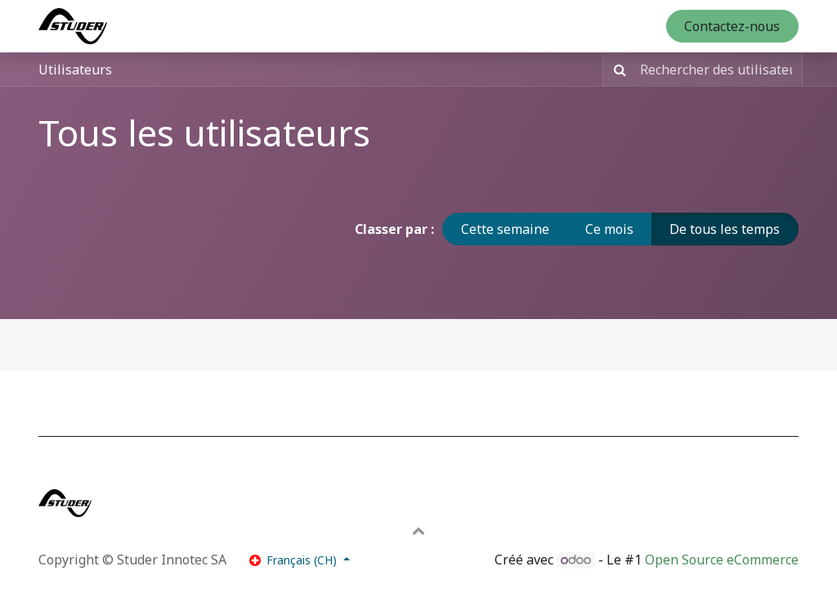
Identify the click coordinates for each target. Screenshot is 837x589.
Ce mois (609, 229)
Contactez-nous (732, 26)
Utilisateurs (75, 70)
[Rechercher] (617, 69)
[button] (418, 530)
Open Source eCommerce (722, 560)
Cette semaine (505, 229)
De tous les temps (724, 229)
